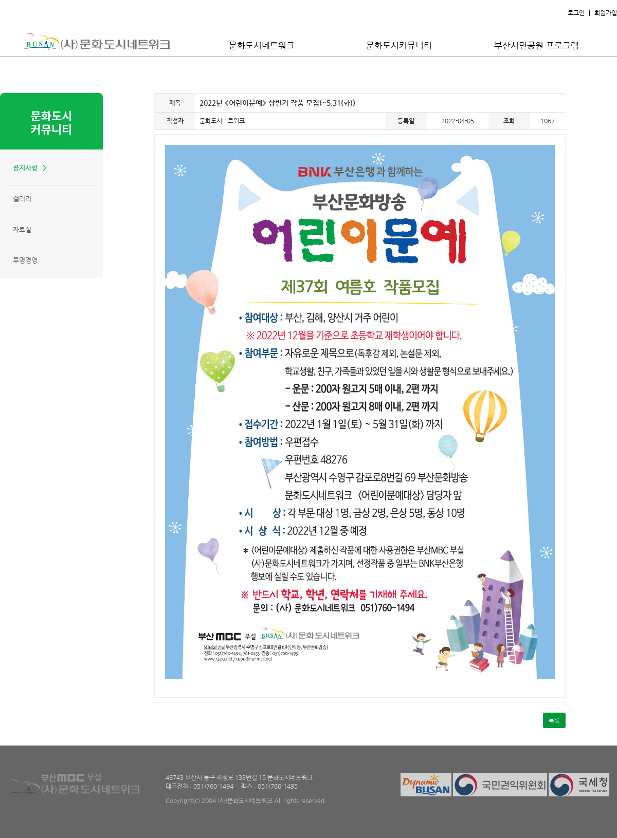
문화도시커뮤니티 (399, 45)
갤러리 (22, 198)
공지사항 (25, 168)
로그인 (576, 12)
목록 (554, 720)
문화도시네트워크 (262, 45)
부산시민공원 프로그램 (536, 45)
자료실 (22, 229)
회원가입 (605, 12)
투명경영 (25, 260)
